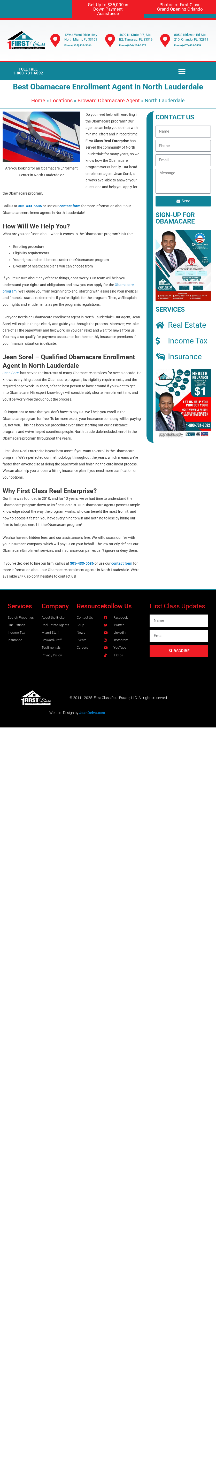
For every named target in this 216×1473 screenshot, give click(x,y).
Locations (61, 100)
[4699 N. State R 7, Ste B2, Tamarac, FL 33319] (110, 40)
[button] (182, 71)
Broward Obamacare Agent (109, 100)
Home (38, 100)
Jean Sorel (11, 373)
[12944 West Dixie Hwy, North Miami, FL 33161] (55, 40)
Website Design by (64, 713)
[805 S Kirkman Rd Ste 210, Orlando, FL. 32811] (165, 40)
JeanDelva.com (92, 713)
